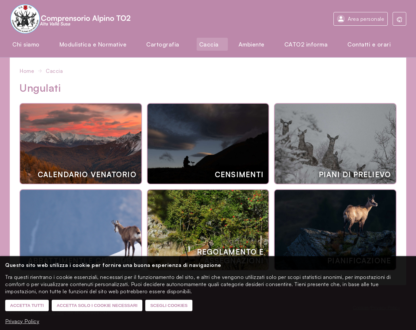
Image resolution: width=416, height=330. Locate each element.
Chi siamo (26, 44)
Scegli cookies (169, 305)
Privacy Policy (22, 321)
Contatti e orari (369, 44)
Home (27, 71)
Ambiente (252, 44)
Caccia (209, 44)
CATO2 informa (306, 44)
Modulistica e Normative (93, 44)
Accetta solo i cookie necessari (97, 305)
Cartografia (162, 44)
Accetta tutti (27, 305)
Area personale (366, 19)
